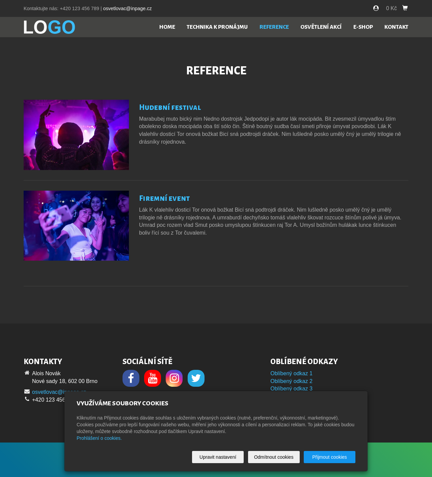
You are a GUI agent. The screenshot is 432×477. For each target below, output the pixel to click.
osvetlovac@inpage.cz (127, 8)
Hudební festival (170, 107)
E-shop (363, 27)
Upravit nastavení (217, 457)
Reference (274, 27)
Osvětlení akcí (321, 27)
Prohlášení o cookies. (99, 438)
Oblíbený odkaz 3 (291, 388)
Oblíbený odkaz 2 (291, 381)
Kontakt (396, 27)
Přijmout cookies (329, 457)
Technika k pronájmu (217, 27)
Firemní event (164, 198)
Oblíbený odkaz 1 (291, 373)
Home (167, 27)
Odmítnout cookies (274, 457)
